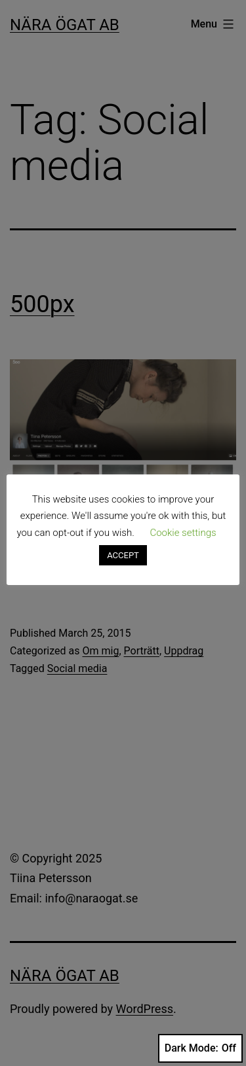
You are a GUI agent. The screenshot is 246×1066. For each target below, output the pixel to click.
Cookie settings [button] (183, 533)
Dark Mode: (200, 1048)
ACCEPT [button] (123, 555)
